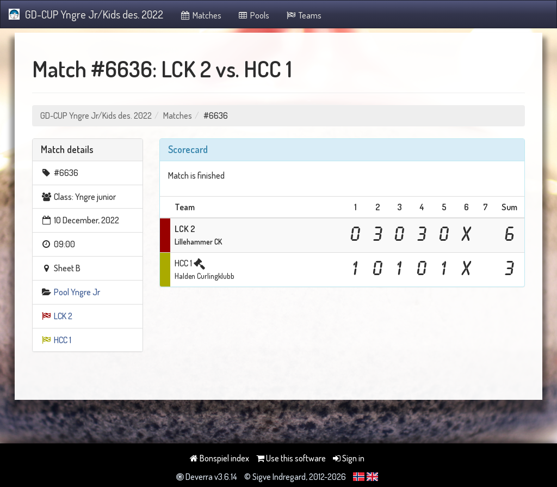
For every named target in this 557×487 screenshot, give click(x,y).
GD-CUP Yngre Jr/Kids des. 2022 (86, 14)
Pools (254, 15)
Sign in (348, 458)
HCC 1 (62, 339)
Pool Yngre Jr (77, 292)
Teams (303, 15)
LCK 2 (63, 316)
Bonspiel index (219, 458)
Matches (200, 15)
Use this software (291, 458)
